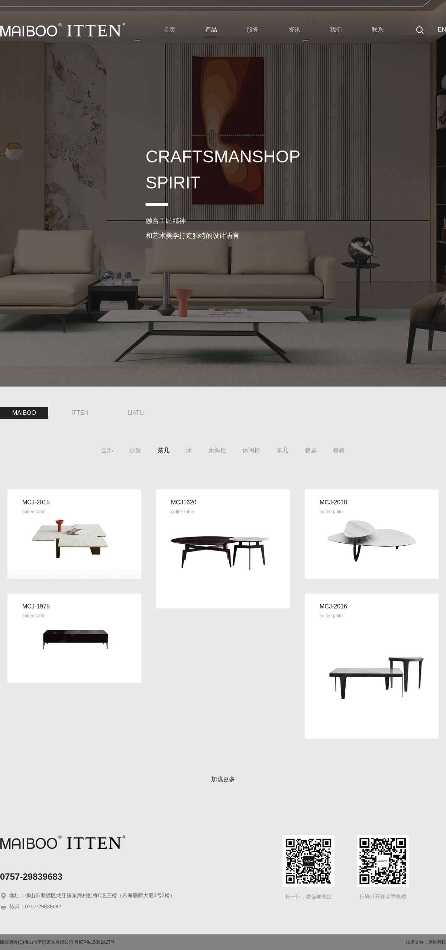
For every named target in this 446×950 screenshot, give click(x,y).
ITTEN (79, 413)
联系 (378, 29)
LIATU (135, 413)
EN (442, 29)
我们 (336, 29)
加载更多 (223, 779)
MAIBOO (24, 413)
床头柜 (217, 450)
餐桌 (311, 450)
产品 (211, 29)
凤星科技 (437, 942)
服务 (253, 29)
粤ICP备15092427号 (94, 942)
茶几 (163, 450)
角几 (282, 450)
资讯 (294, 29)
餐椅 (339, 450)
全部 (107, 450)
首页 (169, 29)
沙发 (135, 450)
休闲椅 (251, 450)
